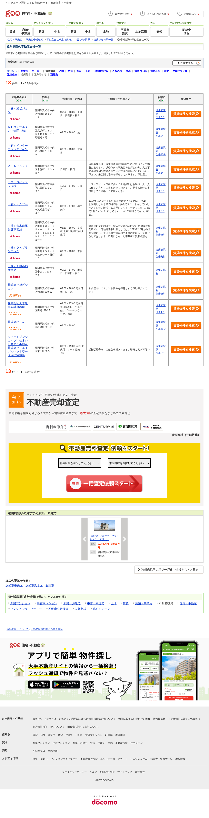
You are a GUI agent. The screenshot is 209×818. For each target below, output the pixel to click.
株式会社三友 (16, 321)
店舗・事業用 (143, 603)
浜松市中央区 (14, 585)
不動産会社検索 (58, 608)
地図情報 (180, 758)
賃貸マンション (93, 735)
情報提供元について (18, 629)
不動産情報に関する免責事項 (47, 629)
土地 (114, 603)
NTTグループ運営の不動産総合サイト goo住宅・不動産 (39, 2)
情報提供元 (159, 718)
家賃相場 (80, 608)
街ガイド (123, 758)
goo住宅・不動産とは (44, 718)
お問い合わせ (107, 771)
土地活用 (53, 750)
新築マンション (20, 603)
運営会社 (140, 771)
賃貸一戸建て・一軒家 (70, 735)
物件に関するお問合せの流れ (134, 718)
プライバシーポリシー (74, 771)
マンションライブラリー (26, 608)
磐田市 (50, 585)
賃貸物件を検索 (186, 114)
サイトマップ (124, 771)
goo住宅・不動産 (12, 718)
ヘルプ (93, 771)
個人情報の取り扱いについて (48, 726)
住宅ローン (136, 742)
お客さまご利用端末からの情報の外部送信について (87, 718)
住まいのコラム (139, 758)
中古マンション (47, 603)
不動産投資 (121, 742)
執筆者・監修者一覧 (161, 758)
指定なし (12, 71)
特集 (35, 758)
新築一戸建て (72, 603)
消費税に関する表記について (83, 726)
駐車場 (109, 735)
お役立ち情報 (10, 758)
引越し (44, 758)
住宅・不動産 (188, 603)
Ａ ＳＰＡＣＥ (18, 165)
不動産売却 (39, 750)
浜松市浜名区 (34, 585)
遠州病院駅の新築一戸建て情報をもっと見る (169, 569)
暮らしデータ (101, 608)
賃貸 (126, 603)
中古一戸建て (95, 603)
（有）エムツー (18, 204)
